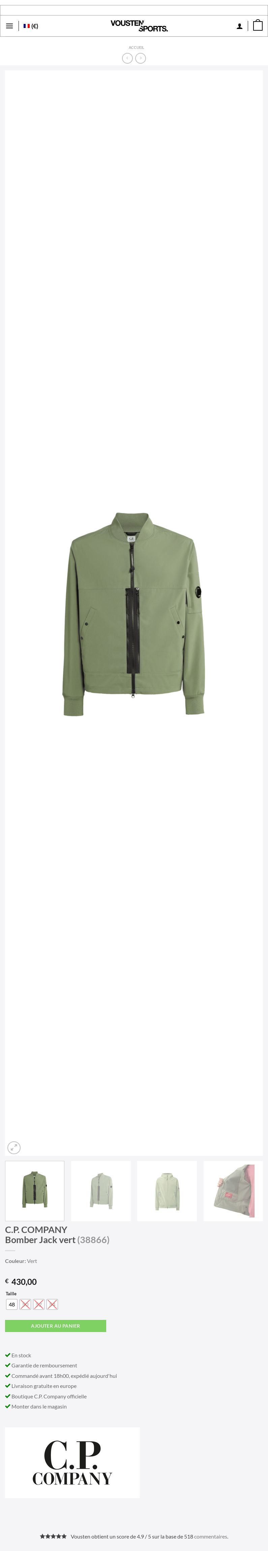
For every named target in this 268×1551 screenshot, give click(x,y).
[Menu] (9, 26)
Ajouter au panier (55, 1326)
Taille (11, 1294)
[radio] (11, 1304)
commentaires (210, 1536)
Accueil (136, 47)
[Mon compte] (239, 26)
